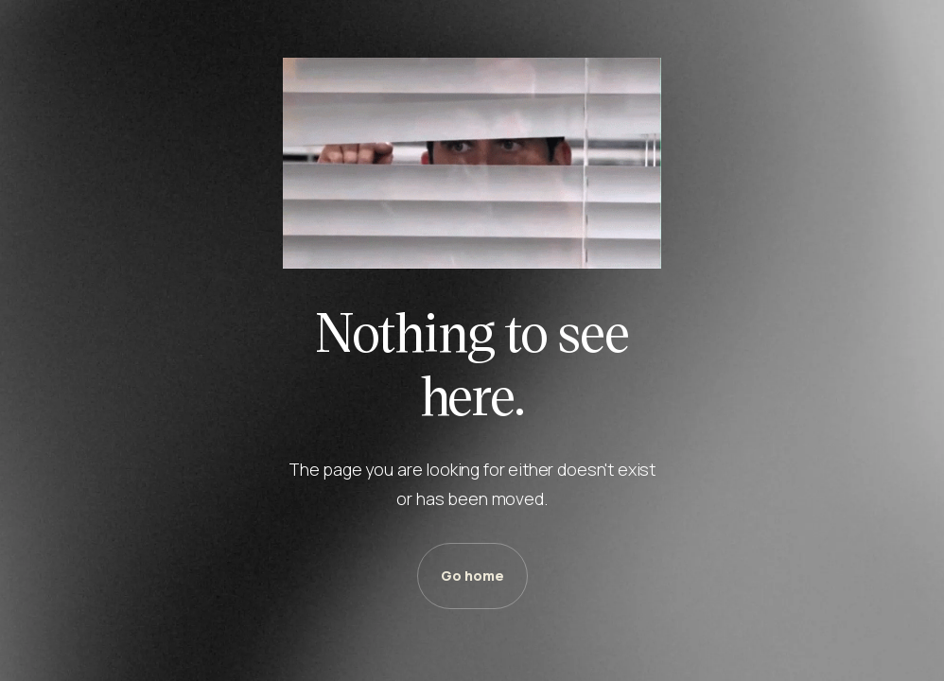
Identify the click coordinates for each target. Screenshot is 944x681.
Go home (472, 576)
